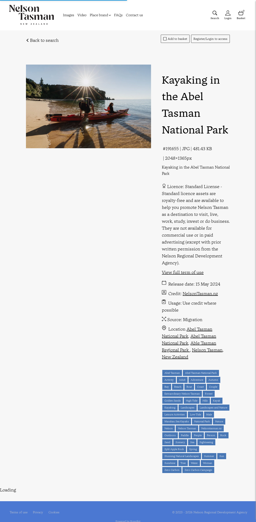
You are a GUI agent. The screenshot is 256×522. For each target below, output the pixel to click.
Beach (177, 386)
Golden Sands (172, 400)
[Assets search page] (214, 15)
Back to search (42, 40)
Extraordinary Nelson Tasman (182, 393)
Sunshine (169, 463)
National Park (202, 421)
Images (68, 15)
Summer (209, 456)
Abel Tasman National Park (189, 339)
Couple (213, 386)
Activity (169, 379)
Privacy (38, 504)
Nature (219, 421)
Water (194, 463)
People (198, 435)
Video (82, 15)
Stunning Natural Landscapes (181, 456)
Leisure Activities (174, 414)
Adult (182, 379)
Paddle (185, 435)
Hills (205, 400)
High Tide (191, 400)
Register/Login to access (210, 39)
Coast (200, 386)
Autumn (213, 379)
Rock (223, 435)
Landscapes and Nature (213, 407)
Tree (183, 463)
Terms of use (18, 504)
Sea (192, 442)
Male (209, 414)
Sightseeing (206, 442)
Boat (189, 386)
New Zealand (175, 356)
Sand (167, 442)
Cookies (54, 504)
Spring (193, 449)
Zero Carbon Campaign (198, 470)
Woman (207, 463)
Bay (166, 386)
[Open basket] (240, 15)
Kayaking (169, 407)
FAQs (118, 15)
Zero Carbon (171, 470)
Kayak (216, 400)
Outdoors (170, 435)
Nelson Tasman (207, 350)
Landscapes (188, 407)
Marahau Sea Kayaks (176, 421)
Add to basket (175, 39)
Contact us (134, 15)
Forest (209, 393)
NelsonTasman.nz (200, 293)
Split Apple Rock (174, 449)
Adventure (197, 379)
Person (211, 435)
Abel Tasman (172, 372)
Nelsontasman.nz (211, 428)
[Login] (227, 15)
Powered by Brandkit (128, 513)
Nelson (168, 428)
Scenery (180, 442)
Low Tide (195, 414)
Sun (221, 456)
